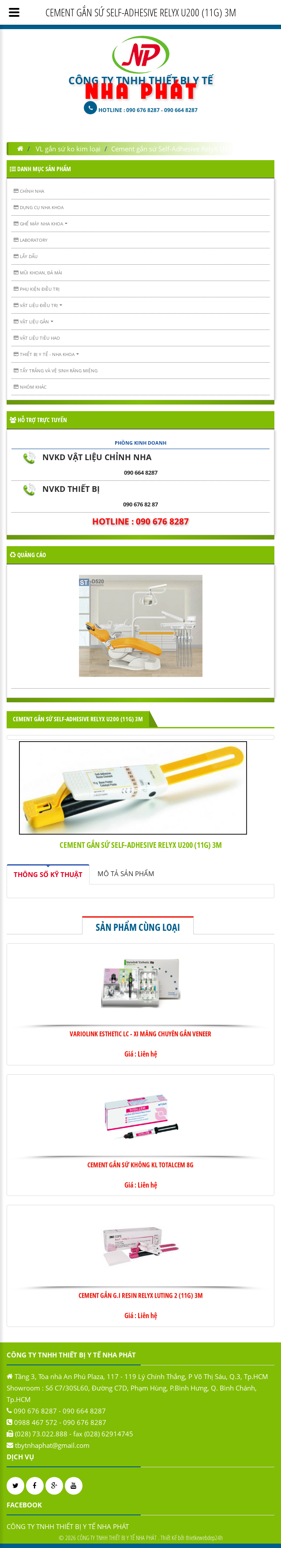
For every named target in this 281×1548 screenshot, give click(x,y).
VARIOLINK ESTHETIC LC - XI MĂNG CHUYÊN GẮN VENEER (140, 1033)
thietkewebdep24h (204, 1537)
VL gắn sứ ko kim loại (68, 148)
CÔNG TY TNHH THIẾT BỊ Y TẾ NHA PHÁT (68, 1526)
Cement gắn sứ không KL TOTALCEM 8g (140, 1164)
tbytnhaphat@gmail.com (52, 1445)
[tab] (48, 874)
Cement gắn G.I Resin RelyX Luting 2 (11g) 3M (141, 1295)
